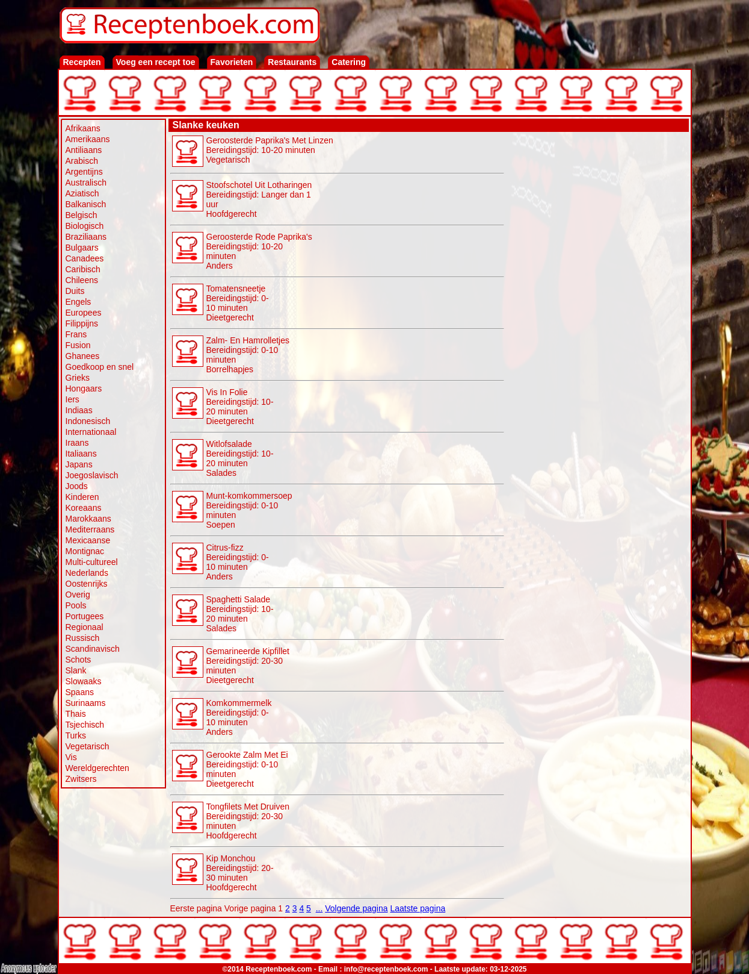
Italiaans (81, 453)
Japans (79, 464)
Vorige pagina (250, 908)
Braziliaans (86, 237)
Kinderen (82, 497)
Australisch (86, 182)
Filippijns (82, 323)
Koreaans (84, 508)
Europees (84, 312)
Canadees (85, 258)
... (319, 908)
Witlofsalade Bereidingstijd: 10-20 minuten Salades (240, 458)
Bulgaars (82, 247)
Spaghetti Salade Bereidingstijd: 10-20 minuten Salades (240, 614)
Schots (78, 659)
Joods (77, 486)
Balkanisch (86, 204)
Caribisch (83, 269)
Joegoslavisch (92, 475)
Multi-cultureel (92, 562)
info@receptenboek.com (386, 969)
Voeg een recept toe (156, 62)
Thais (76, 714)
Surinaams (86, 703)
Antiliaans (84, 150)
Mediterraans (90, 529)
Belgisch (81, 215)
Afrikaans (83, 128)
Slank (76, 670)
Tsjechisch (85, 724)
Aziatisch (82, 193)
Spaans (80, 692)
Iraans (77, 443)
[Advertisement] (597, 314)
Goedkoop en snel (100, 367)
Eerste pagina (196, 908)
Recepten (82, 62)
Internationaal (91, 432)
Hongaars (84, 388)
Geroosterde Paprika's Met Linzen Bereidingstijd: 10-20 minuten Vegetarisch (269, 150)
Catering (348, 62)
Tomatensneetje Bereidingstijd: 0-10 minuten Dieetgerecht (237, 303)
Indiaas (79, 410)
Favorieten (232, 62)
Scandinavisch (93, 649)
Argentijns (84, 171)
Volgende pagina (356, 908)
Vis (71, 757)
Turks (76, 735)
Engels (78, 302)
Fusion (78, 345)
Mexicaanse (88, 540)
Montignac (85, 551)
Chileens (82, 280)
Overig (78, 594)
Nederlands (87, 573)
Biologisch (85, 226)
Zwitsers (81, 779)
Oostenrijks (87, 583)
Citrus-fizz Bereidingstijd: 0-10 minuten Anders (237, 562)
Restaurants (292, 62)
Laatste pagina (417, 908)
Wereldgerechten (97, 768)
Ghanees (83, 356)
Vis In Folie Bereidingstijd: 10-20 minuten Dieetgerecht (240, 406)
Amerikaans (88, 139)
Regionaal (84, 627)
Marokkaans (88, 518)
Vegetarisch (87, 746)
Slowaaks (84, 681)
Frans (76, 334)
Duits (75, 291)
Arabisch (82, 161)
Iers (72, 399)
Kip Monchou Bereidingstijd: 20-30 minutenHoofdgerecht (240, 873)
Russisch (83, 638)
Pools (76, 605)
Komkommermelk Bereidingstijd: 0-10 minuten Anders (239, 717)
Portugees (85, 616)
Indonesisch (88, 421)
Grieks (78, 377)
